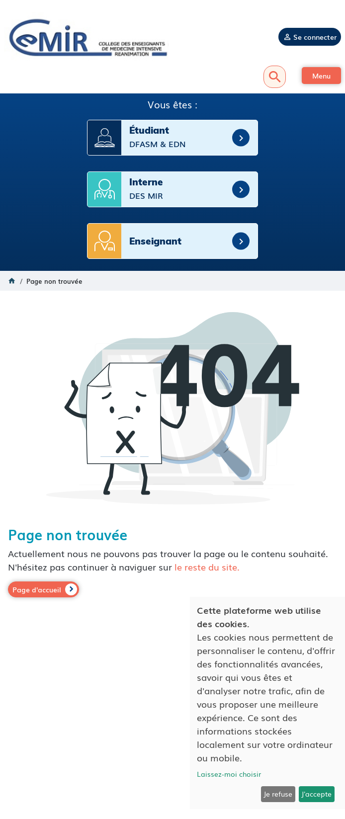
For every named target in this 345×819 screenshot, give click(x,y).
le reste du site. (207, 566)
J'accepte (316, 794)
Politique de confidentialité (172, 754)
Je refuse (277, 794)
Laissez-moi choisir (229, 774)
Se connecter (315, 37)
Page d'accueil (36, 589)
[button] (321, 75)
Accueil (12, 281)
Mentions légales (172, 744)
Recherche (274, 77)
